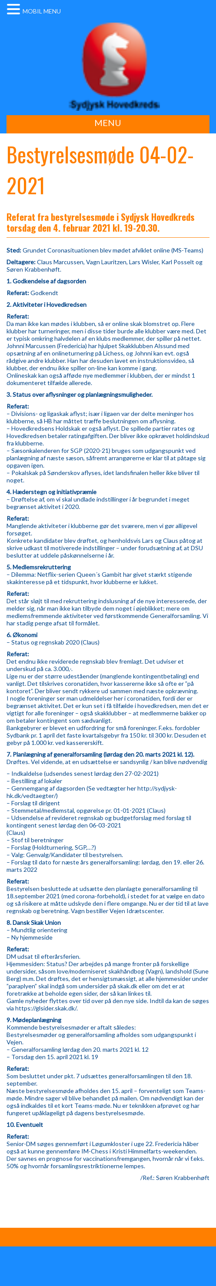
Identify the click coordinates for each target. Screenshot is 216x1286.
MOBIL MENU (42, 11)
